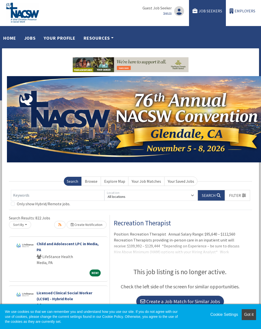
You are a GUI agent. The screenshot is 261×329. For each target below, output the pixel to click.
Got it (249, 314)
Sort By (18, 224)
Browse (91, 181)
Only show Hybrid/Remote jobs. (43, 203)
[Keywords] (57, 195)
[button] (237, 195)
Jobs (30, 38)
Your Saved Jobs (181, 181)
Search (72, 181)
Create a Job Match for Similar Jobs (180, 301)
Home (9, 38)
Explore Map (114, 181)
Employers (242, 11)
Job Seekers (207, 11)
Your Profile (59, 38)
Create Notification (86, 224)
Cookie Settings (224, 314)
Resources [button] (97, 38)
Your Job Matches (146, 181)
